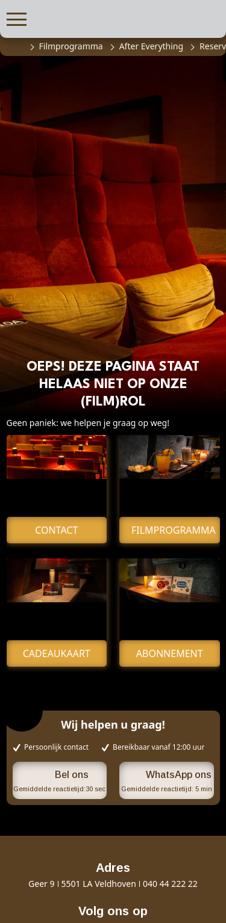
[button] (17, 17)
